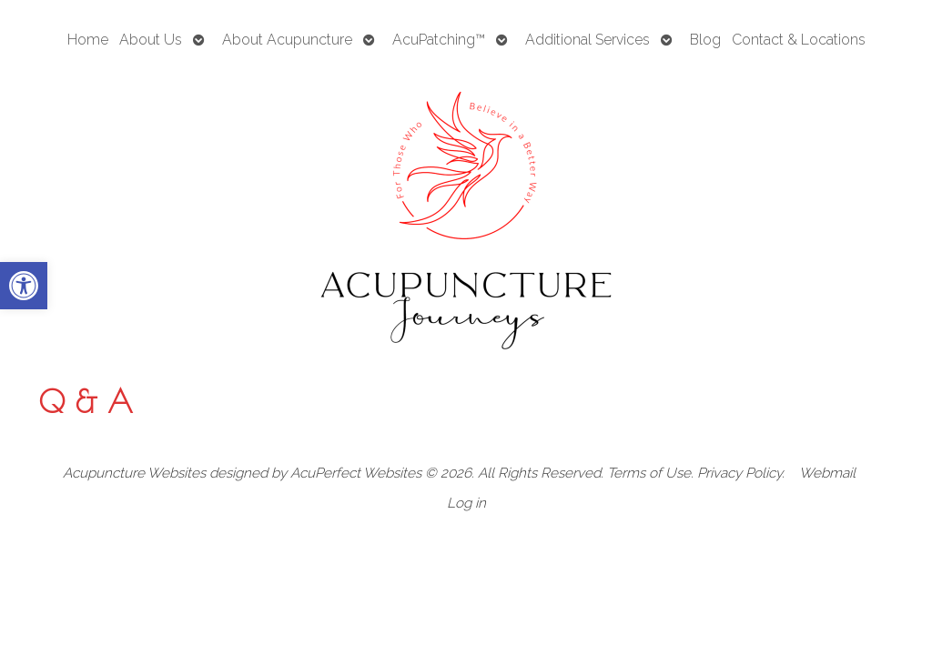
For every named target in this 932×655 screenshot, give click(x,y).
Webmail (827, 473)
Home (87, 39)
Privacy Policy (739, 473)
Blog (705, 39)
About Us (150, 39)
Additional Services (587, 39)
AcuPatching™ (438, 39)
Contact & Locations (799, 39)
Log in (466, 503)
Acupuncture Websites (134, 473)
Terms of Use (649, 473)
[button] (23, 285)
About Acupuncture (287, 39)
